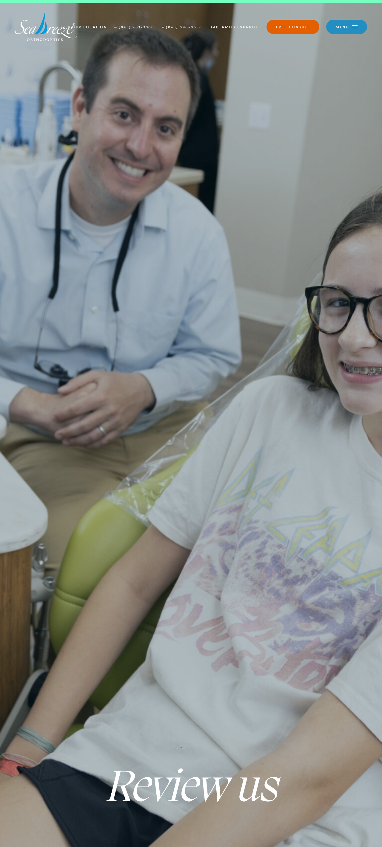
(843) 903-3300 (134, 26)
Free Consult (293, 26)
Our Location (87, 26)
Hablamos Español (234, 26)
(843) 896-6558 (181, 26)
